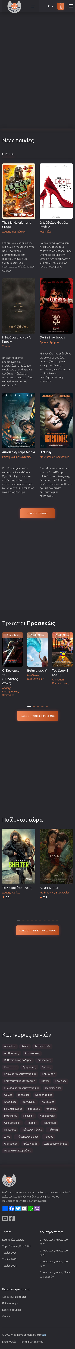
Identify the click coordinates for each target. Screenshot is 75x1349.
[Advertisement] (37, 564)
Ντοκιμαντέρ (47, 1115)
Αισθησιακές (11, 1053)
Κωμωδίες (48, 1101)
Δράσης (46, 1067)
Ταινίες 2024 (9, 1265)
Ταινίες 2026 (9, 1252)
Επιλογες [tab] (8, 154)
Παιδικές (32, 1122)
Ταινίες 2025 (9, 1259)
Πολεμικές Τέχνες (32, 1129)
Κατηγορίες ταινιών (13, 1239)
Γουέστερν (10, 1067)
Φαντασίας (10, 1143)
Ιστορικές (23, 1094)
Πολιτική (53, 1129)
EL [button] (51, 6)
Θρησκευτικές (53, 1088)
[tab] (29, 706)
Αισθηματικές (42, 1046)
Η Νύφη (45, 452)
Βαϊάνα (37, 670)
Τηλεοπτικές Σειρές (27, 1136)
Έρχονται (14, 1296)
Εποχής (45, 1081)
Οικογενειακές (12, 1122)
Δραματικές (29, 1067)
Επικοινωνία (9, 1341)
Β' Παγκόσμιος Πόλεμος (18, 1060)
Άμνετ (49, 887)
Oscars (6, 1316)
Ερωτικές (60, 1081)
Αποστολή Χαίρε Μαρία (18, 452)
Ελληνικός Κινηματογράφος (20, 1074)
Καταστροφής (43, 1094)
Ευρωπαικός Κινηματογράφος (21, 1088)
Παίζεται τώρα (10, 1303)
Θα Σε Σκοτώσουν (52, 337)
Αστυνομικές (32, 1053)
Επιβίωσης (48, 1074)
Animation (9, 1046)
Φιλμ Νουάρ (30, 1143)
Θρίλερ (8, 1094)
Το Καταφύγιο (17, 887)
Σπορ (7, 1136)
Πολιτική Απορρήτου (31, 1341)
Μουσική (51, 1109)
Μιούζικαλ (34, 1109)
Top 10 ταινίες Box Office (16, 1246)
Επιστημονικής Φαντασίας (19, 1081)
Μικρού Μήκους (13, 1109)
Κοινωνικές (29, 1101)
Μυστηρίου (10, 1115)
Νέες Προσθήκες (11, 1309)
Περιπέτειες (49, 1122)
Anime (25, 1046)
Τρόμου (48, 1136)
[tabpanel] (37, 330)
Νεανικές (28, 1115)
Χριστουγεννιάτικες (55, 1143)
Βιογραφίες (44, 1060)
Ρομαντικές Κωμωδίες (17, 1150)
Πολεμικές (10, 1129)
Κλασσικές (10, 1101)
